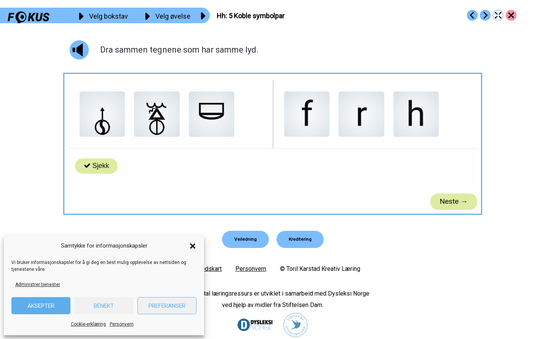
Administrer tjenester (37, 284)
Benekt (104, 305)
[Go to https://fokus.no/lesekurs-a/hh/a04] (472, 15)
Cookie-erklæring (88, 324)
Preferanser (167, 305)
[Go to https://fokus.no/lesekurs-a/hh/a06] (485, 15)
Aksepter (40, 305)
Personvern (122, 324)
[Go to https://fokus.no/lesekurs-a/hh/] (511, 15)
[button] (193, 246)
